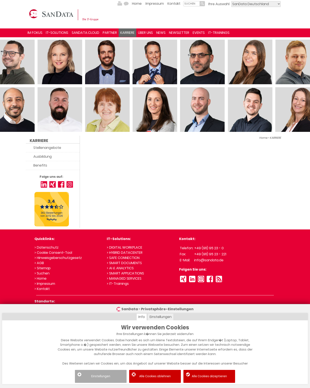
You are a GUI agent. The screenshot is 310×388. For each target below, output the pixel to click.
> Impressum (44, 283)
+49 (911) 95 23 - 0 (209, 248)
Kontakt (173, 3)
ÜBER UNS (145, 32)
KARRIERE (127, 32)
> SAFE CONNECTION (123, 257)
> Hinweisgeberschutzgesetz (58, 257)
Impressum (155, 3)
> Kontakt (42, 288)
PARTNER (110, 32)
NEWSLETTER (179, 32)
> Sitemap (42, 268)
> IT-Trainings (118, 283)
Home (137, 3)
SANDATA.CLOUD (85, 32)
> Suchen (42, 273)
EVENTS (199, 32)
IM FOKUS (35, 32)
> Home (40, 278)
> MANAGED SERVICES (124, 278)
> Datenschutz (46, 247)
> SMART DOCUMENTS (124, 262)
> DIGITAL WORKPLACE (124, 247)
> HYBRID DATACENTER (125, 252)
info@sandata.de (208, 260)
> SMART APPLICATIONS (125, 273)
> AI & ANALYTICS (120, 268)
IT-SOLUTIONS (57, 32)
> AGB (39, 262)
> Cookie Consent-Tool (53, 252)
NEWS (161, 32)
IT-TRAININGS (218, 32)
